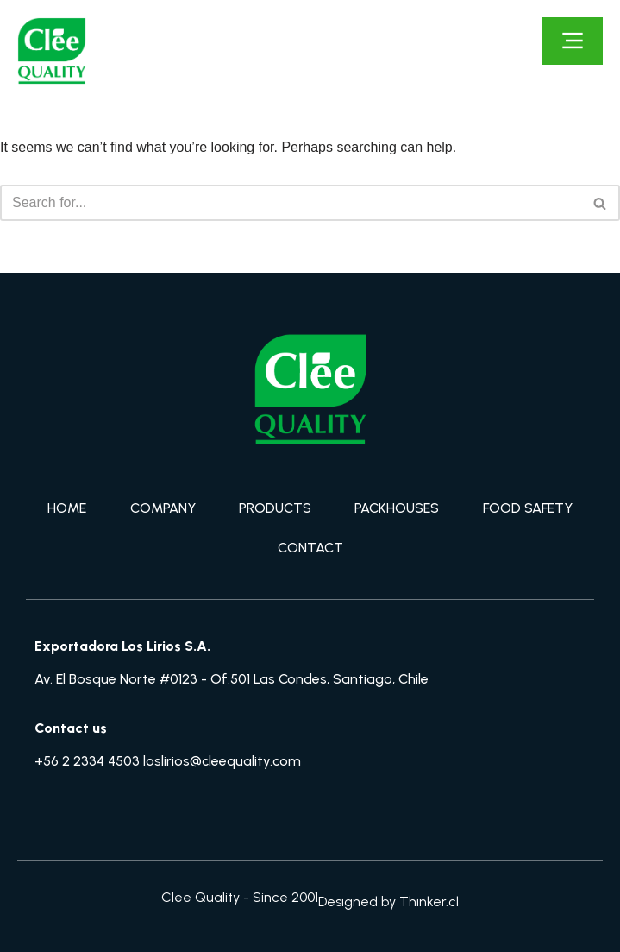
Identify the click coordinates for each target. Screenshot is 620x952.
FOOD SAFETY (528, 508)
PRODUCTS (275, 508)
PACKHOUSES (396, 508)
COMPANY (163, 508)
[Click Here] (572, 41)
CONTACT (310, 547)
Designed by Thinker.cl (388, 901)
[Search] (290, 203)
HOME (66, 508)
